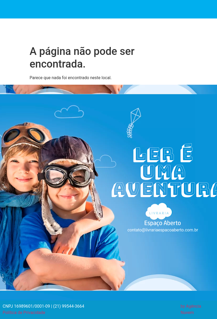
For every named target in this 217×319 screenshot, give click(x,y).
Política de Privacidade (24, 312)
